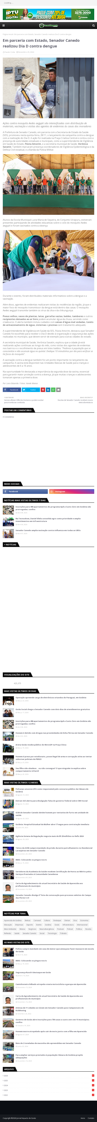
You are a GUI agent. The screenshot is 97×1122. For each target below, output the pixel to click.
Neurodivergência (47, 929)
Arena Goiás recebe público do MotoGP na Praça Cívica (41, 744)
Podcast (60, 929)
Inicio (83, 1118)
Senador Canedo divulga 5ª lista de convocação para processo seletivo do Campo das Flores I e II (53, 896)
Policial (70, 929)
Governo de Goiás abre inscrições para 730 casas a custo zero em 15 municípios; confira (52, 1021)
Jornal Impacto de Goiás (26, 1118)
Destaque (57, 920)
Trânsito (63, 933)
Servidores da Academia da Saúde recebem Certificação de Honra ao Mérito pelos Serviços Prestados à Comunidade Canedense (53, 873)
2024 (49, 1085)
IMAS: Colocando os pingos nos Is (31, 859)
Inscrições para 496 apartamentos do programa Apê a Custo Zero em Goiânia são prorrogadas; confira (53, 508)
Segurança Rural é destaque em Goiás (33, 972)
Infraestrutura (68, 925)
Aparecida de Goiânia (12, 920)
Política (79, 929)
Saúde (16, 933)
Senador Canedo (29, 933)
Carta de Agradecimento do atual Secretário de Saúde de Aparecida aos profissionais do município (49, 884)
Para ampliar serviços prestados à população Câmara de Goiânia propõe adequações (49, 1056)
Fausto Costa (10, 52)
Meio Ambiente (10, 929)
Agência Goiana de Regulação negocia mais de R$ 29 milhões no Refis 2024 (49, 836)
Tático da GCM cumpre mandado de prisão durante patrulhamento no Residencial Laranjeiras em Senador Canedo (54, 849)
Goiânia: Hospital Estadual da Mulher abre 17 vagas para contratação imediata (52, 824)
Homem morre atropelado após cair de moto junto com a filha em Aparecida (51, 1031)
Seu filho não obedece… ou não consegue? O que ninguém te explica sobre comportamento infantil (51, 769)
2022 (49, 1095)
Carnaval (37, 920)
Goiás (57, 925)
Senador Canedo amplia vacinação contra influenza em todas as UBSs (48, 530)
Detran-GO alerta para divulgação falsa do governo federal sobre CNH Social (52, 801)
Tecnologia (52, 933)
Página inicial (8, 34)
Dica (75, 920)
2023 (49, 1090)
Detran (67, 920)
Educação (8, 925)
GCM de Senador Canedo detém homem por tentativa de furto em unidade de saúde (52, 814)
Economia (84, 920)
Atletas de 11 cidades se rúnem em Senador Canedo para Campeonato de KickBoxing (50, 1009)
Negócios (32, 929)
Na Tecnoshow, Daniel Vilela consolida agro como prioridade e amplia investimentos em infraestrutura (48, 520)
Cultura (47, 920)
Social (42, 933)
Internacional (82, 925)
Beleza (27, 920)
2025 (49, 1080)
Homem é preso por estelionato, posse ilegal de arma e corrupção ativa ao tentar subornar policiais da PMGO (54, 758)
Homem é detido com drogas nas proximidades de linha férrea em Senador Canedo (54, 733)
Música (22, 929)
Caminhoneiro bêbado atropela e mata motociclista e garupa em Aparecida (51, 984)
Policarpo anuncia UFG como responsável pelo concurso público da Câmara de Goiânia (52, 790)
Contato (91, 1118)
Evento (39, 925)
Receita (88, 929)
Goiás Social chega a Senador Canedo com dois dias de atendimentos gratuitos (53, 709)
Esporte (30, 925)
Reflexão (7, 933)
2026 (49, 1075)
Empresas (19, 925)
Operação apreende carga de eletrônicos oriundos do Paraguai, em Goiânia (51, 697)
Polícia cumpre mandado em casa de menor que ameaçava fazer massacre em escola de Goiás (55, 950)
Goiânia (48, 925)
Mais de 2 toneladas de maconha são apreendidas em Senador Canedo (48, 1043)
